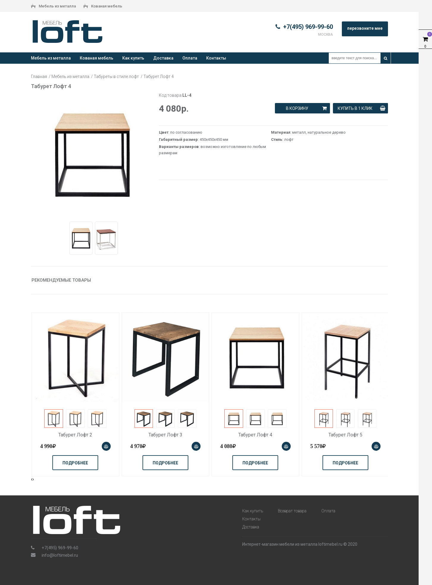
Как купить (133, 58)
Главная (39, 76)
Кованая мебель (102, 7)
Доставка (163, 58)
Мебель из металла (53, 7)
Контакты (216, 58)
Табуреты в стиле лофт (116, 76)
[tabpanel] (92, 154)
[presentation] (31, 479)
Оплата (189, 58)
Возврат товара (292, 510)
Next (155, 154)
